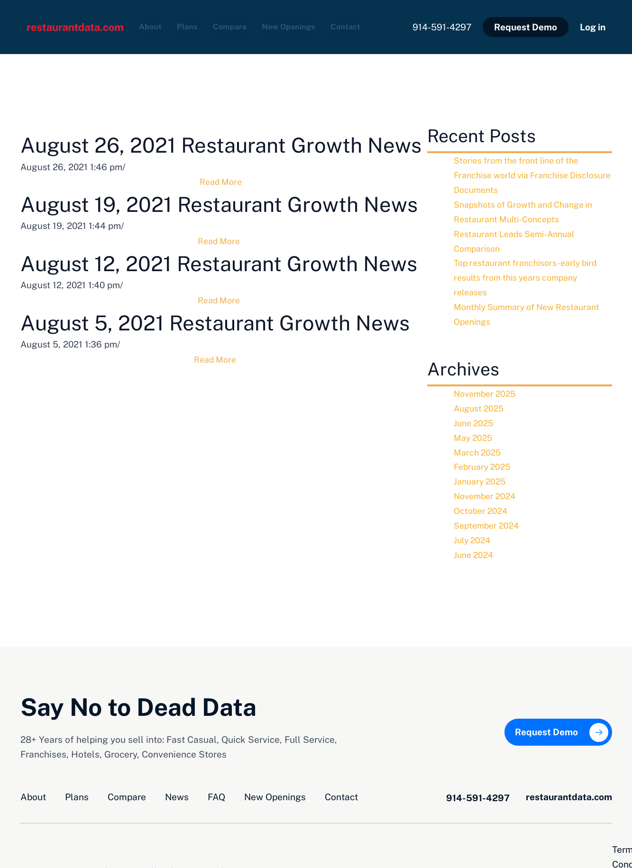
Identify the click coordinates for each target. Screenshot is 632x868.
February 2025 (484, 462)
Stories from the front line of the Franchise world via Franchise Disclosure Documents (521, 172)
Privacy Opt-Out (578, 845)
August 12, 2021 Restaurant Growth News (221, 334)
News (177, 792)
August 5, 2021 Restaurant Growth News (221, 423)
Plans (192, 25)
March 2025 (479, 448)
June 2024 (475, 550)
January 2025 (481, 477)
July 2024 (474, 535)
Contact (369, 25)
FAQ (216, 792)
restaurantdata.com (569, 792)
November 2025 (487, 389)
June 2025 (475, 418)
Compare (239, 25)
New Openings (306, 25)
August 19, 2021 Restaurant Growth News (221, 245)
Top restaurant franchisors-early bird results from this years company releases (529, 274)
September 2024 (489, 521)
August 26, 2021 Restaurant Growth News (221, 156)
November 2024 (487, 492)
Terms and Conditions (485, 845)
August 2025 (480, 404)
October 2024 (482, 506)
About (152, 25)
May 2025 (474, 433)
